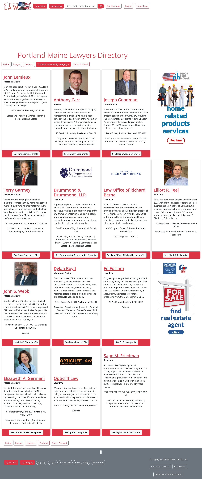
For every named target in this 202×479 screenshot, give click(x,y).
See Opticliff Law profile (76, 432)
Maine (6, 64)
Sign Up (41, 462)
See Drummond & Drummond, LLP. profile (76, 255)
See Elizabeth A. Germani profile (26, 432)
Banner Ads (98, 462)
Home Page (142, 6)
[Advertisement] (101, 31)
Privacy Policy (81, 462)
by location (40, 6)
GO (100, 6)
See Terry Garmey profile (26, 255)
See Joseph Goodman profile (126, 153)
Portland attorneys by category (53, 64)
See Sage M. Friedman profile (126, 432)
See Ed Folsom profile (126, 342)
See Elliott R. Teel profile (176, 255)
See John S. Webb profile (26, 342)
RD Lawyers (179, 466)
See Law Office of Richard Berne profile (126, 255)
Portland (44, 443)
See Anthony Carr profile (76, 153)
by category (56, 6)
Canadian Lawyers (160, 466)
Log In (53, 462)
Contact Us (65, 462)
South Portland (80, 64)
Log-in (128, 6)
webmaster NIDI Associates (168, 474)
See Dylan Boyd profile (76, 342)
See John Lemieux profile (26, 153)
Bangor (16, 64)
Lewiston (29, 64)
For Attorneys (113, 6)
